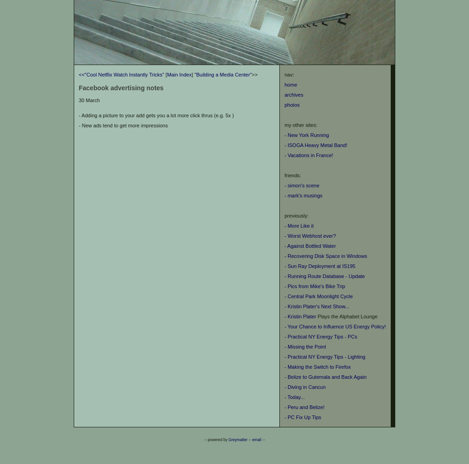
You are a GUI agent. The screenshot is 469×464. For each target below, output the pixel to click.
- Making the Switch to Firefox (317, 367)
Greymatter (238, 439)
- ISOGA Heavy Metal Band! (315, 145)
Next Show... (335, 306)
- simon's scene (301, 185)
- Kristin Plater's (302, 306)
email (257, 439)
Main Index (179, 74)
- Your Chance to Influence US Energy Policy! (335, 326)
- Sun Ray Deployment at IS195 (319, 266)
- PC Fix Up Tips (302, 417)
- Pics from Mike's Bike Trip (314, 286)
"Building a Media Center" (223, 74)
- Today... (294, 397)
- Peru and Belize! (304, 407)
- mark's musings (303, 195)
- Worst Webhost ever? (310, 236)
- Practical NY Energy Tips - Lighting (324, 357)
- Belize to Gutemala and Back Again (325, 377)
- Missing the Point (305, 346)
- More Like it (299, 226)
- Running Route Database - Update (324, 276)
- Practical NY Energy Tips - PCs (320, 336)
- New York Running (306, 135)
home (290, 84)
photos (292, 105)
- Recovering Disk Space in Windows (325, 256)
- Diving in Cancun (305, 387)
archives (293, 95)
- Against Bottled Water (310, 246)
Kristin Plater (302, 316)
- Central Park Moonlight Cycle (318, 296)
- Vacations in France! (308, 155)
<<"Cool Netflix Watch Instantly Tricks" (121, 74)
